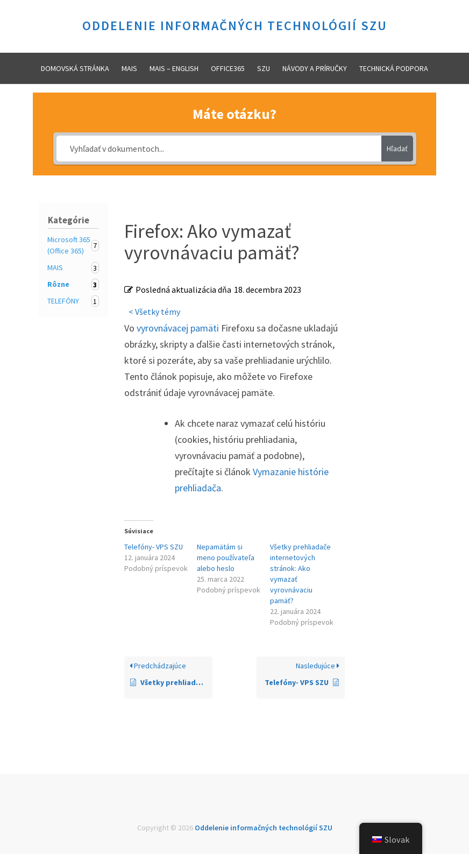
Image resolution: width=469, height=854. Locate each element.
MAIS (129, 68)
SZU (263, 68)
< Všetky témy (154, 311)
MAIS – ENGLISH (174, 68)
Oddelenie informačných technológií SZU (234, 25)
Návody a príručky (314, 68)
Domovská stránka (75, 68)
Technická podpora (393, 68)
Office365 (228, 68)
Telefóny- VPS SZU (153, 547)
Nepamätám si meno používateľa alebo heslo (225, 557)
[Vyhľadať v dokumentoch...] (218, 148)
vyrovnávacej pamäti (178, 328)
